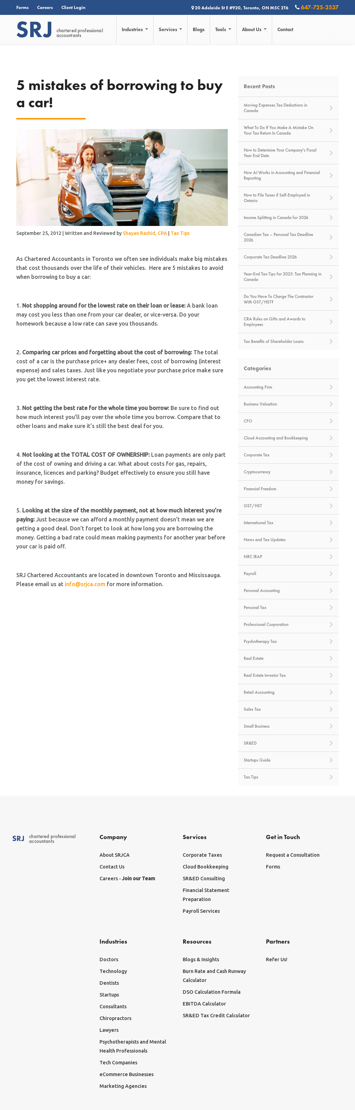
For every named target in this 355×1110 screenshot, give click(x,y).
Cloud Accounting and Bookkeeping (288, 438)
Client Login (73, 7)
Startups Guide (288, 760)
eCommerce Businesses (126, 1074)
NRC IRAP (288, 556)
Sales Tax (288, 709)
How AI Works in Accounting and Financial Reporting (288, 175)
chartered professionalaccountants (59, 29)
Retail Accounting (288, 692)
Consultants (113, 1006)
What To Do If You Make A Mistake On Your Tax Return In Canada (288, 130)
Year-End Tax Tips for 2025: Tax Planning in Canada (288, 276)
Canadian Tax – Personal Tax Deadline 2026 (288, 237)
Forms (22, 7)
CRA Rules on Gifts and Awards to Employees (288, 321)
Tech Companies (118, 1062)
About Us (252, 29)
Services (169, 29)
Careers (45, 7)
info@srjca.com (85, 584)
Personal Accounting (288, 590)
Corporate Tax (288, 455)
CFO (288, 421)
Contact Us (111, 867)
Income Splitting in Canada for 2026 (288, 217)
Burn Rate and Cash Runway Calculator (214, 975)
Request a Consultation (293, 855)
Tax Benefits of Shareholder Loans (288, 341)
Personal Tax (288, 607)
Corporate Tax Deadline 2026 (288, 257)
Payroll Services (201, 911)
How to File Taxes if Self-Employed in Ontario (288, 197)
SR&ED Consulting (204, 878)
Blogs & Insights (201, 959)
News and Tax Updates (288, 540)
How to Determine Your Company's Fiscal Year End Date (288, 152)
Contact (285, 29)
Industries (133, 29)
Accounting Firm (288, 387)
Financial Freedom (288, 489)
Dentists (109, 983)
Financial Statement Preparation (206, 895)
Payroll (288, 573)
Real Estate (288, 658)
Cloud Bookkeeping (205, 867)
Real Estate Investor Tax (288, 675)
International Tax (288, 523)
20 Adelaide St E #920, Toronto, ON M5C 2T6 (240, 7)
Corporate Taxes (202, 855)
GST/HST (288, 506)
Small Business (288, 726)
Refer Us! (276, 959)
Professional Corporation (288, 624)
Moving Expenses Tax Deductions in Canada (288, 107)
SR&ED (288, 743)
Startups (109, 995)
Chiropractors (115, 1018)
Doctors (108, 959)
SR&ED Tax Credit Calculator (216, 1015)
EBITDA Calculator (204, 1004)
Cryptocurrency (288, 472)
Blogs (199, 29)
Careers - (127, 878)
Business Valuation (288, 404)
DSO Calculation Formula (212, 992)
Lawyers (109, 1030)
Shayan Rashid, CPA (145, 233)
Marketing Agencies (123, 1086)
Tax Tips (180, 233)
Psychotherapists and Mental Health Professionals (132, 1046)
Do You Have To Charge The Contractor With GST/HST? (288, 299)
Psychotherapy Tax (288, 641)
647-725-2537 (317, 7)
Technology (113, 971)
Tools (221, 29)
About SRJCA (114, 855)
